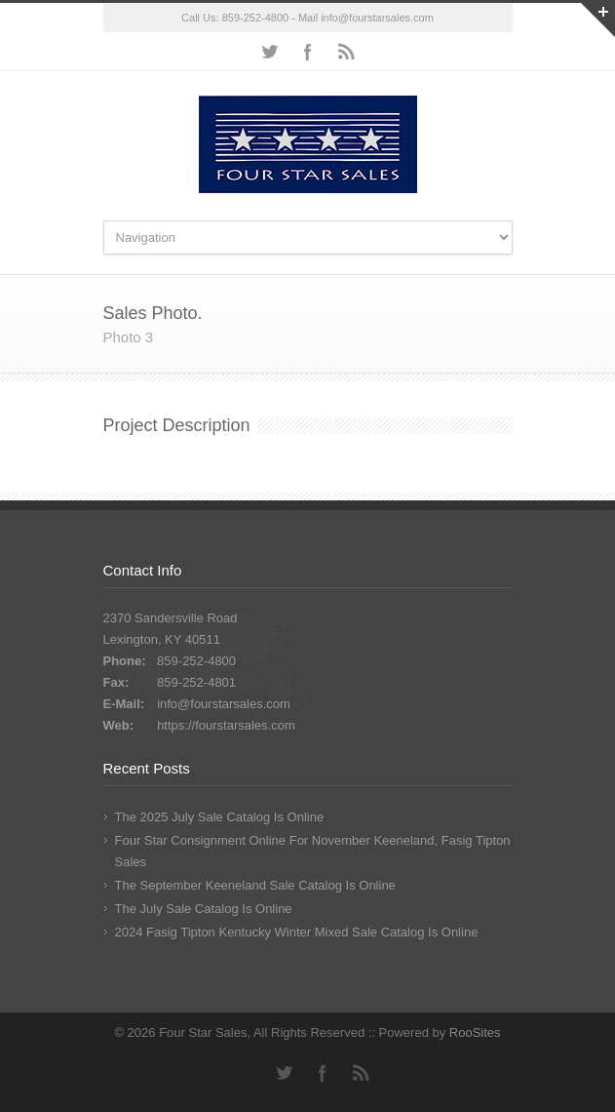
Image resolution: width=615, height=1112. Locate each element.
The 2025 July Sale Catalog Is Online (220, 817)
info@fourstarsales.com (377, 17)
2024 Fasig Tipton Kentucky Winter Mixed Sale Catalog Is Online (297, 932)
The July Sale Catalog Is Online (203, 908)
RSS (346, 51)
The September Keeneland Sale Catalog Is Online (255, 885)
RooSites (475, 1032)
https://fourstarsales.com (226, 725)
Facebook (307, 51)
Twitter (269, 51)
